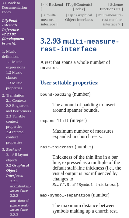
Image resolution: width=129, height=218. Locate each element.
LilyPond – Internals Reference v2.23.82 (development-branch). (14, 31)
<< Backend (52, 4)
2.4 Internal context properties (15, 137)
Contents (83, 4)
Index (79, 9)
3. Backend (11, 149)
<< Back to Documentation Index (14, 7)
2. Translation (13, 95)
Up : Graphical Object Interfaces (79, 17)
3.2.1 (21, 186)
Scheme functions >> (111, 6)
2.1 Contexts (16, 100)
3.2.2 (21, 202)
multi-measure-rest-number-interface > (110, 19)
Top (70, 4)
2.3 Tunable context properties (15, 121)
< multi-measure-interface (48, 19)
